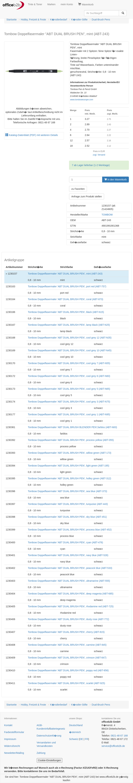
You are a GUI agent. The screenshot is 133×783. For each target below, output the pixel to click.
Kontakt (8, 725)
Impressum (10, 739)
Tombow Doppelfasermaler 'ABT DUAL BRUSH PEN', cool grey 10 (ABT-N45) (70, 350)
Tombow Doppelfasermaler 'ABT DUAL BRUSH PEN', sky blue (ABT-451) (67, 516)
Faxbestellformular (14, 732)
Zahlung (41, 753)
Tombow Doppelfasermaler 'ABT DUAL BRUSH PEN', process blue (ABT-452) (70, 529)
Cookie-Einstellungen (49, 760)
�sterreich (75, 732)
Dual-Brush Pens (101, 19)
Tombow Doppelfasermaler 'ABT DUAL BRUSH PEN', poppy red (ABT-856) (68, 670)
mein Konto (67, 4)
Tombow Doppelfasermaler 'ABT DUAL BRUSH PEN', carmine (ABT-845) (67, 644)
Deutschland (76, 725)
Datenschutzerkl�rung (49, 735)
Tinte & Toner (35, 4)
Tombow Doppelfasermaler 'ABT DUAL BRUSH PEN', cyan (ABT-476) (65, 542)
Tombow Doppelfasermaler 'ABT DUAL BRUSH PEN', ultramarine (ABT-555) (69, 580)
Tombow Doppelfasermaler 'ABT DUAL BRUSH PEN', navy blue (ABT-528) (68, 555)
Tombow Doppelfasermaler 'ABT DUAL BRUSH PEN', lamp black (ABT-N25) (69, 324)
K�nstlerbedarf (58, 19)
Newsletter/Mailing (14, 753)
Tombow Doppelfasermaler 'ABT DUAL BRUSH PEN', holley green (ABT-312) (69, 478)
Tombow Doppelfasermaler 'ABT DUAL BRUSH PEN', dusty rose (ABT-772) (68, 619)
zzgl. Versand (99, 155)
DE (81, 739)
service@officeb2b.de (113, 746)
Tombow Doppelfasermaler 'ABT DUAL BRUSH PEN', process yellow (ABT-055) (71, 440)
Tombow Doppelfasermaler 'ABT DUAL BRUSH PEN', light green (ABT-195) (68, 465)
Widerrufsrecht (12, 746)
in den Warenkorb (115, 179)
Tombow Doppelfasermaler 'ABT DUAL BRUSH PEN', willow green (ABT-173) (69, 452)
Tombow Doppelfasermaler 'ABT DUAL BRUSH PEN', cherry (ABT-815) (66, 632)
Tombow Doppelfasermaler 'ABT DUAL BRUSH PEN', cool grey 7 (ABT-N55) (69, 363)
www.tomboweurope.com (81, 99)
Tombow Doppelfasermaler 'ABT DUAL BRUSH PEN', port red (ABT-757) (67, 286)
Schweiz (73, 739)
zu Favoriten (78, 188)
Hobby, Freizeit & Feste (33, 19)
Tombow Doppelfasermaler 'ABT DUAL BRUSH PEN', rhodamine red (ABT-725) (71, 606)
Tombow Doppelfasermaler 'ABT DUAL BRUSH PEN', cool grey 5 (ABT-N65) (69, 388)
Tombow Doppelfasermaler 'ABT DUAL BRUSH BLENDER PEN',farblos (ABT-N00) (72, 427)
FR (86, 739)
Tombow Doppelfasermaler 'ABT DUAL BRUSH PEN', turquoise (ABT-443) (68, 504)
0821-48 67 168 (119, 735)
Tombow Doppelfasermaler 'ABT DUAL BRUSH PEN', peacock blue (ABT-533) (70, 568)
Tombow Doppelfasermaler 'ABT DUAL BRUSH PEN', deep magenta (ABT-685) (70, 593)
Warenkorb (86, 4)
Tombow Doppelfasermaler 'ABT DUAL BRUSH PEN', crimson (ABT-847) (67, 657)
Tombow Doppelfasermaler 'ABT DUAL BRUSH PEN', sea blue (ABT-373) (67, 491)
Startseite (11, 19)
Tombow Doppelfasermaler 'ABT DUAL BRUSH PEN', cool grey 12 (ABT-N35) (70, 337)
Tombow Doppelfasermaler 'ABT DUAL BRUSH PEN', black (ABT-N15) (66, 312)
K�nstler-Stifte (79, 19)
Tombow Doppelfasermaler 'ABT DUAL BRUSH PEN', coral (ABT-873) (65, 299)
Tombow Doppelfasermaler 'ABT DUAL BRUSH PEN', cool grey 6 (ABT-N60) (69, 376)
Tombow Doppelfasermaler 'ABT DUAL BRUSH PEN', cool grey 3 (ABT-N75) (69, 401)
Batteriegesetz (57, 728)
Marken (51, 4)
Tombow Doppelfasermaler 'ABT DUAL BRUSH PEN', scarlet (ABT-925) (66, 683)
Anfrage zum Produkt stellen (86, 196)
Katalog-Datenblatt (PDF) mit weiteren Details (31, 135)
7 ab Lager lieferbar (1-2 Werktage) (91, 165)
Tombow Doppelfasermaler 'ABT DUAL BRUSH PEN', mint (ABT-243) (65, 273)
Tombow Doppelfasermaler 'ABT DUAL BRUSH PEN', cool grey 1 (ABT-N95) (69, 414)
